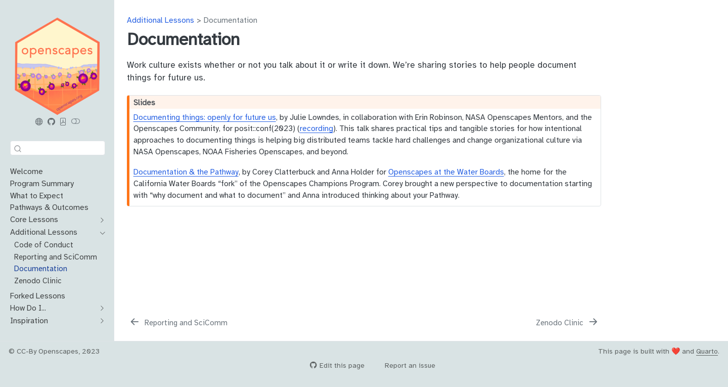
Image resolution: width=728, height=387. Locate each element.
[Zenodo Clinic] (567, 322)
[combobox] (57, 148)
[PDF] (63, 121)
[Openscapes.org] (39, 121)
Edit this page (337, 365)
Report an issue (405, 365)
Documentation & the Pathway (186, 172)
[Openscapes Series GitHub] (51, 121)
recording (316, 128)
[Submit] (18, 148)
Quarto (707, 351)
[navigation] (100, 220)
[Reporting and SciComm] (178, 322)
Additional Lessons (160, 20)
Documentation (230, 20)
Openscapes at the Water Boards (446, 172)
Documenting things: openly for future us (204, 117)
